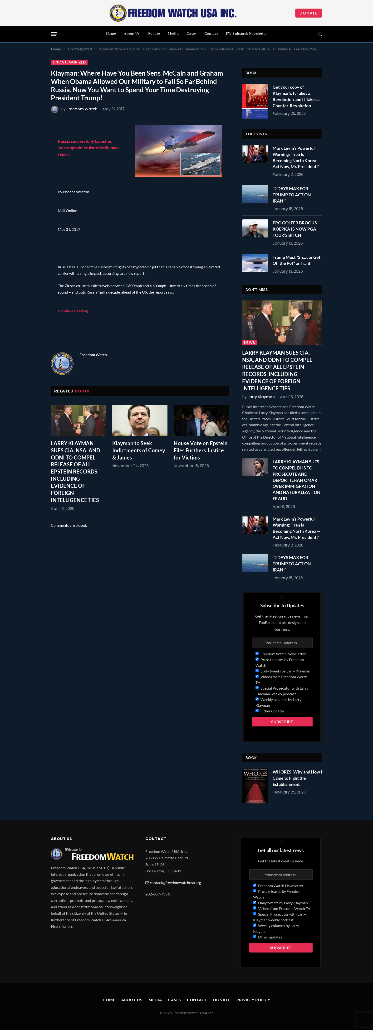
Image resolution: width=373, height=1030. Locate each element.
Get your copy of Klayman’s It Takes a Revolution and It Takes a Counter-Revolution (296, 96)
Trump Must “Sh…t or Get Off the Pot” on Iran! (296, 260)
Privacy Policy (253, 999)
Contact (211, 34)
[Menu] (54, 34)
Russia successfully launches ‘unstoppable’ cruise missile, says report (88, 148)
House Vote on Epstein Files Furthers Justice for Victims (201, 450)
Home (111, 34)
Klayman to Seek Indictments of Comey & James (138, 450)
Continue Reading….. (75, 311)
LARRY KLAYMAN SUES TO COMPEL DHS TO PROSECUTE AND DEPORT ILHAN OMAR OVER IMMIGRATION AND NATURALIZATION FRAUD (296, 480)
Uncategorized (69, 62)
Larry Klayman (261, 397)
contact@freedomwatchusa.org (175, 882)
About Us (131, 34)
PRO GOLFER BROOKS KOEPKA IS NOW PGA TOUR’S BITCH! (295, 228)
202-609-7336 (157, 894)
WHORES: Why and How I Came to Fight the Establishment (297, 778)
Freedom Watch (82, 109)
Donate (308, 13)
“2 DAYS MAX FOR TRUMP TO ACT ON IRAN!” (292, 194)
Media (173, 34)
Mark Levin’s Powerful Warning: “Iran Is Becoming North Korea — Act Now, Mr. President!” (296, 157)
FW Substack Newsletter (246, 34)
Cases (191, 34)
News (249, 342)
